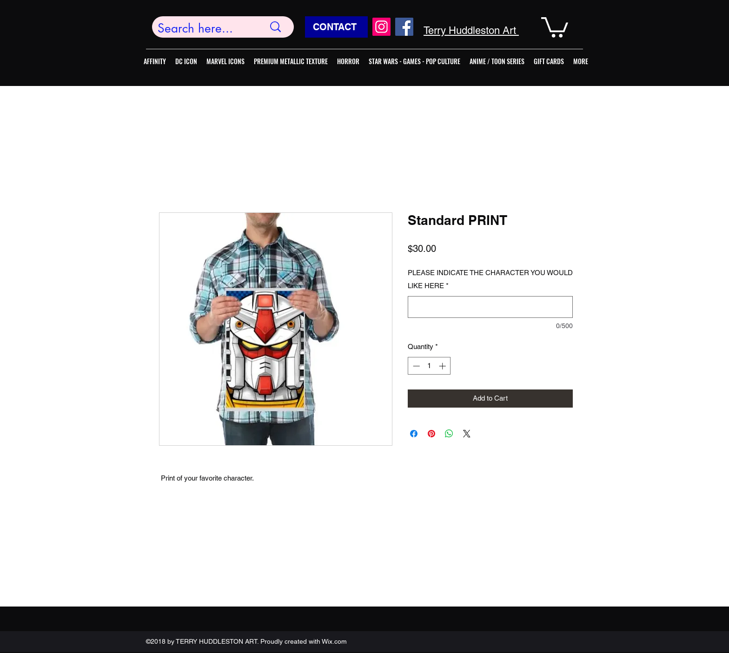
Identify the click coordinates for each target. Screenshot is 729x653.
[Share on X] (466, 433)
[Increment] (443, 366)
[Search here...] (204, 28)
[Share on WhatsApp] (449, 433)
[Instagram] (381, 27)
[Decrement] (415, 366)
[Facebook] (404, 27)
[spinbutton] (429, 366)
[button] (554, 26)
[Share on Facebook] (413, 433)
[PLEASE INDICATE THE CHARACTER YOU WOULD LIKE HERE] (490, 307)
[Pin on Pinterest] (431, 433)
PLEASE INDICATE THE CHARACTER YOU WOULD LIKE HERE (490, 279)
